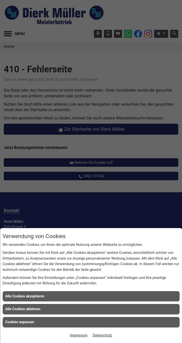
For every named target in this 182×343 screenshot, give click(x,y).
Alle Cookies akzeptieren (24, 296)
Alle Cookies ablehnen (22, 309)
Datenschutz (102, 335)
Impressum (78, 335)
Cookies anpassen (19, 322)
